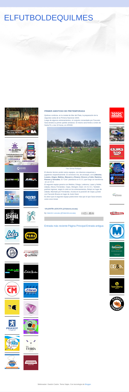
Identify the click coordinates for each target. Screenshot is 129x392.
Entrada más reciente (56, 226)
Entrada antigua (94, 226)
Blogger (88, 384)
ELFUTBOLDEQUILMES (48, 17)
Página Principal (77, 226)
